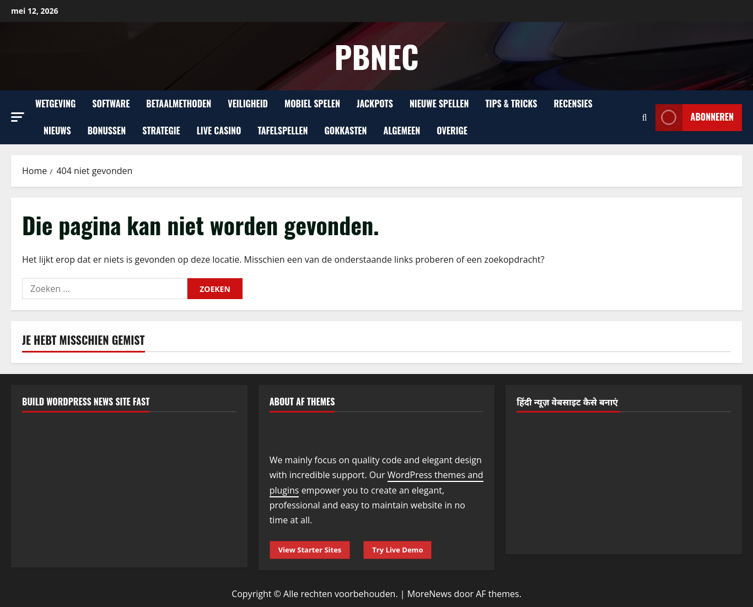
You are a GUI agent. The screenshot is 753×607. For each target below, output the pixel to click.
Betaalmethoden (178, 103)
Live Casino (219, 130)
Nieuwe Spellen (439, 103)
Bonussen (107, 130)
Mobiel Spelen (312, 103)
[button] (17, 117)
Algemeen (402, 130)
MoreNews (429, 594)
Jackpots (375, 103)
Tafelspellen (282, 130)
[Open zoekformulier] (644, 117)
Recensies (573, 103)
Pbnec (377, 56)
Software (111, 103)
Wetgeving (55, 103)
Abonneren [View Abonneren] (694, 117)
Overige (452, 130)
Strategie (161, 130)
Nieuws (57, 130)
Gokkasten (346, 130)
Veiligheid (248, 103)
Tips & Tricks (511, 103)
